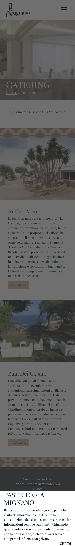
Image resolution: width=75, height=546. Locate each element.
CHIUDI (65, 543)
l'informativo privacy (34, 539)
